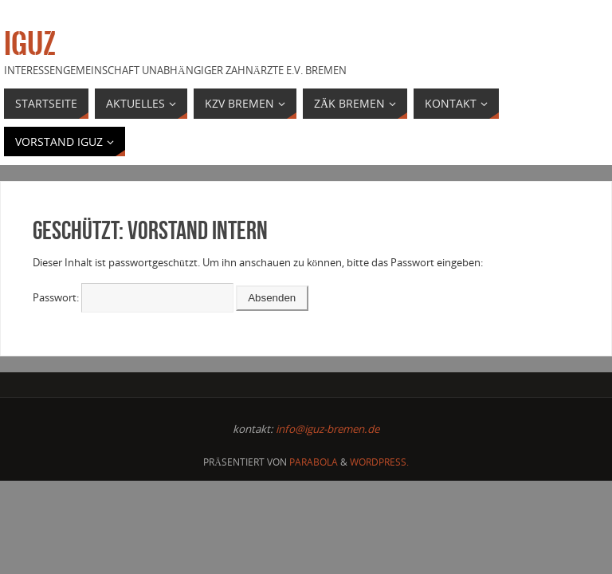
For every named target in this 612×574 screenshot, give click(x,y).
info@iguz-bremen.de (327, 429)
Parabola (313, 462)
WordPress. (379, 462)
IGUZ (30, 44)
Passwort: (133, 297)
